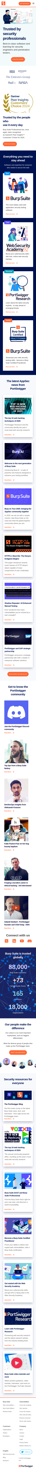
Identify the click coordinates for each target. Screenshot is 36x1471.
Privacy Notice (23, 1442)
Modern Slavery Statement (25, 1445)
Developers (6, 1436)
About (21, 1429)
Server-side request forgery (25, 1421)
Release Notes (7, 1411)
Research (6, 1460)
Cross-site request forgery (25, 1411)
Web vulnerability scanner (9, 1405)
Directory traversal (24, 1418)
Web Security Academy (9, 1454)
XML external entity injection (25, 1414)
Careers (21, 1433)
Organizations (7, 1429)
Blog (4, 1457)
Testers (5, 1433)
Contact (21, 1436)
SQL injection (23, 1408)
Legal (21, 1439)
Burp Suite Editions (8, 1408)
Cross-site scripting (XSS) (25, 1405)
